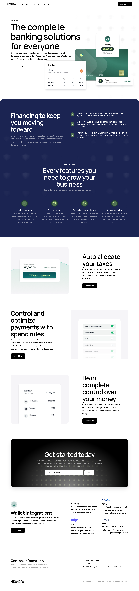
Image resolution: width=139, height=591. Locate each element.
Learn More (18, 532)
